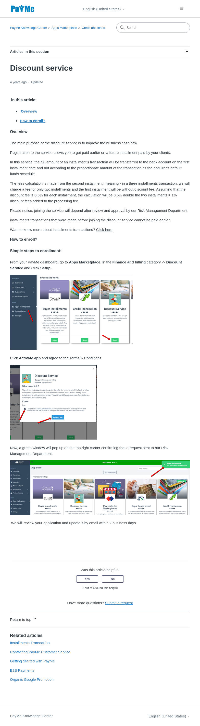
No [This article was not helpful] (112, 579)
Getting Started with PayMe (32, 661)
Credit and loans (93, 28)
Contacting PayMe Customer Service (40, 652)
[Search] (153, 28)
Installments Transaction (30, 643)
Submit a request (119, 603)
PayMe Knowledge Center (28, 28)
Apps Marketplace (64, 28)
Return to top (23, 619)
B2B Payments (22, 670)
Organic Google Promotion (32, 679)
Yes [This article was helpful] (87, 579)
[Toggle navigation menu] (181, 9)
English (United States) (104, 9)
